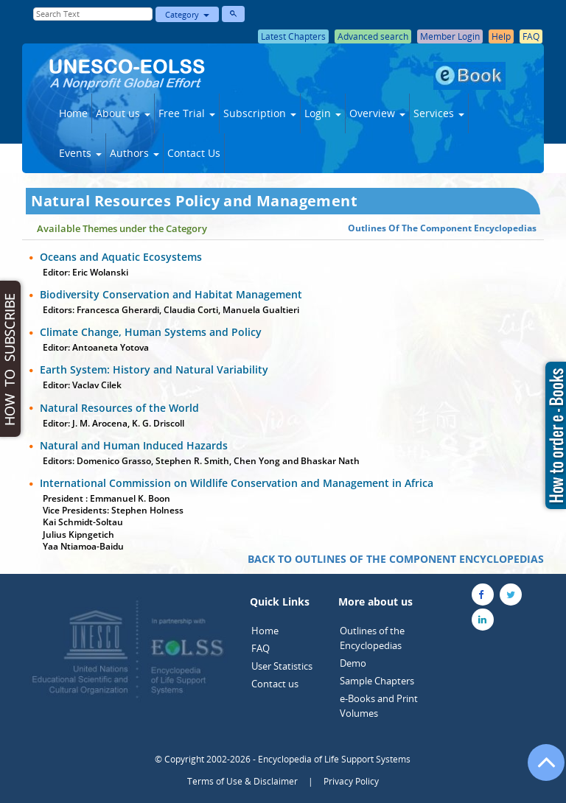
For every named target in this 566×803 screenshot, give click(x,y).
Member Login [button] (450, 36)
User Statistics (281, 666)
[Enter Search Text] (93, 14)
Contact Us (193, 153)
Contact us (274, 683)
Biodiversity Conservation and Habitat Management (171, 294)
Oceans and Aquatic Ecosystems (121, 257)
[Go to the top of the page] (539, 770)
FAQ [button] (531, 36)
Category (187, 14)
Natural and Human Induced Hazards (134, 445)
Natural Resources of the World (119, 408)
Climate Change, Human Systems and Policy (151, 332)
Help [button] (501, 36)
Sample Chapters (377, 680)
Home (73, 113)
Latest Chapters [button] (293, 36)
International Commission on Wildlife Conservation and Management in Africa (236, 483)
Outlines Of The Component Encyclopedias (442, 228)
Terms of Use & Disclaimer (242, 781)
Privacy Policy (351, 781)
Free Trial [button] (186, 113)
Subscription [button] (259, 113)
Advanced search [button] (373, 36)
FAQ (260, 648)
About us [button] (123, 113)
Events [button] (80, 153)
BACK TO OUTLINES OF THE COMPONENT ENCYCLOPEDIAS (396, 559)
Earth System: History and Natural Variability (154, 369)
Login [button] (322, 113)
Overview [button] (377, 113)
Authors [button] (134, 153)
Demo (353, 663)
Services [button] (438, 113)
